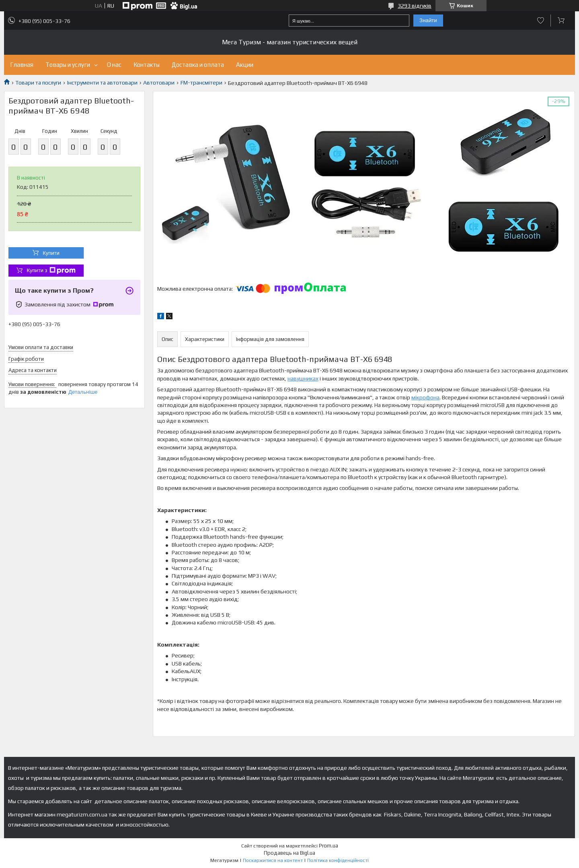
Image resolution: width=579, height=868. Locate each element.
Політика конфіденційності (338, 860)
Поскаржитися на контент (273, 860)
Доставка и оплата (198, 64)
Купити (51, 253)
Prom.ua (328, 846)
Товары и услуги (67, 64)
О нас (114, 64)
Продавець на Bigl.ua (289, 853)
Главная (21, 64)
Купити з (51, 270)
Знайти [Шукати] (428, 20)
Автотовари (159, 82)
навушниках (302, 378)
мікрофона (425, 397)
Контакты (146, 64)
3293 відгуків (414, 5)
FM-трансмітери (201, 82)
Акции (244, 64)
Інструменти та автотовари (102, 82)
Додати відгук (540, 20)
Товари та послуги (38, 82)
